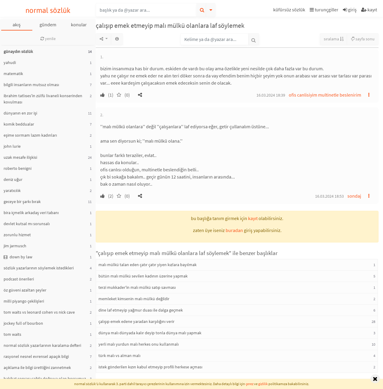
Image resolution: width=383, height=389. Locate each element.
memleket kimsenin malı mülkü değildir (133, 298)
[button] (290, 10)
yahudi (10, 62)
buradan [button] (234, 230)
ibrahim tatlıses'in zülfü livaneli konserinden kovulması (43, 99)
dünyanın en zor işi (20, 113)
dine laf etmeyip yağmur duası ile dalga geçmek (140, 310)
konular (79, 25)
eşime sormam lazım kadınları (30, 135)
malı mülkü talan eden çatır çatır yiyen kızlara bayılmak (147, 264)
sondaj (354, 196)
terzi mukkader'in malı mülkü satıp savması (137, 287)
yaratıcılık (12, 190)
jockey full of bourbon (23, 323)
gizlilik (263, 384)
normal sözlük (48, 10)
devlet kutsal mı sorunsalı (27, 223)
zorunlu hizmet (17, 234)
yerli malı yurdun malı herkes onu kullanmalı (138, 344)
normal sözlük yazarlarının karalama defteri (42, 345)
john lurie (12, 146)
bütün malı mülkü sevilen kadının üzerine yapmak (143, 276)
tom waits (12, 334)
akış (17, 25)
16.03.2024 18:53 (329, 196)
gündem (47, 25)
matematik (13, 73)
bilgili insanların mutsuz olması (31, 84)
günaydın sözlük (18, 51)
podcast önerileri (19, 279)
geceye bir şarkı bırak (22, 201)
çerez (249, 384)
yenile (48, 38)
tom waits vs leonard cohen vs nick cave (39, 312)
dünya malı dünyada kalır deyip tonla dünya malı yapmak (149, 332)
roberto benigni (17, 168)
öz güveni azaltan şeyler (25, 290)
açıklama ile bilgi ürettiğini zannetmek (37, 367)
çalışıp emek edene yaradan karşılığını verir (136, 321)
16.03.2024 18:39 (270, 95)
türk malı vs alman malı (119, 355)
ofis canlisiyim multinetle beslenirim (325, 95)
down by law (18, 257)
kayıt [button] (253, 218)
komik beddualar (19, 124)
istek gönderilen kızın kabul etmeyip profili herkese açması (150, 367)
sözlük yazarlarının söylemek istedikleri (39, 268)
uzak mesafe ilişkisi (20, 157)
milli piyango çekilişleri (24, 301)
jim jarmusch (15, 245)
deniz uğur (13, 179)
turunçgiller (324, 10)
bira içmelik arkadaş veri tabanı (31, 212)
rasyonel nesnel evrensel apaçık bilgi (36, 356)
